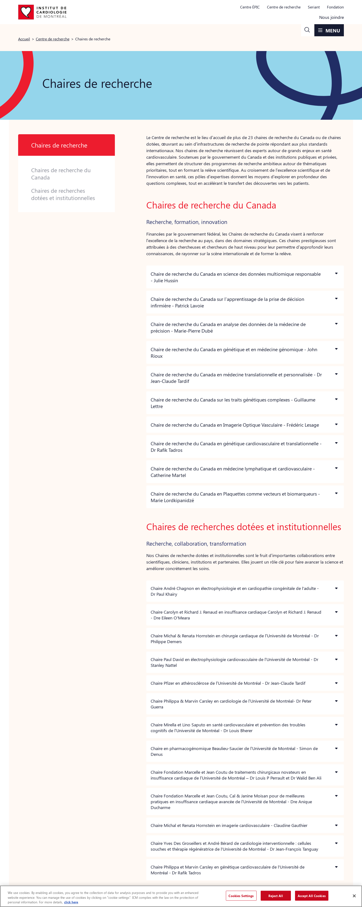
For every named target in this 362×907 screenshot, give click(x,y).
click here (71, 902)
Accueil (24, 38)
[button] (307, 30)
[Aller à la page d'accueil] (42, 12)
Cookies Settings (241, 895)
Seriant (314, 6)
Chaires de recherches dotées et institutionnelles (63, 194)
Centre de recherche (284, 6)
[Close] (354, 896)
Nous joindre (331, 17)
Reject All (275, 895)
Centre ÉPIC (250, 6)
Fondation (335, 6)
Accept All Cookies (312, 895)
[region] (181, 896)
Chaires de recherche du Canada (61, 173)
